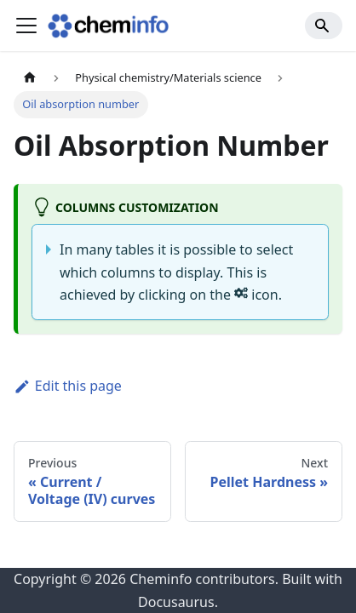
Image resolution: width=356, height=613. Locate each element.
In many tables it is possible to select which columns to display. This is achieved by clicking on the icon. (176, 272)
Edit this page (68, 385)
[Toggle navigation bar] (26, 25)
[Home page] (30, 78)
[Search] (323, 25)
